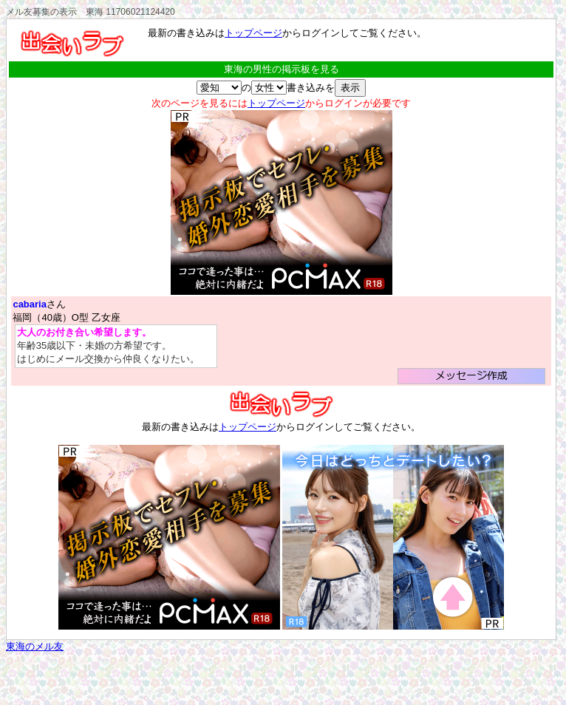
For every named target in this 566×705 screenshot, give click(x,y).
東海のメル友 (35, 646)
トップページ (253, 32)
